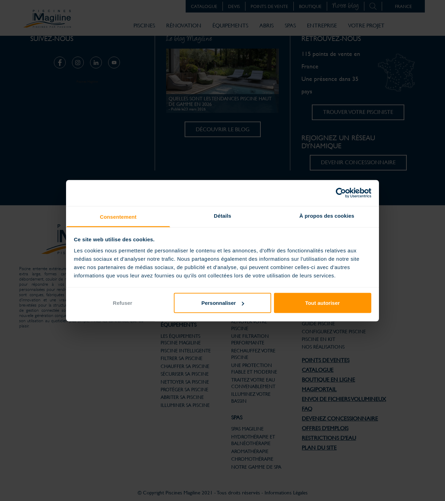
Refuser (122, 303)
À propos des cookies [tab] (326, 215)
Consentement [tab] (118, 216)
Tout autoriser (322, 303)
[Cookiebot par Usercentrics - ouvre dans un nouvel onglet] (340, 193)
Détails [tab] (222, 215)
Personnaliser (222, 303)
